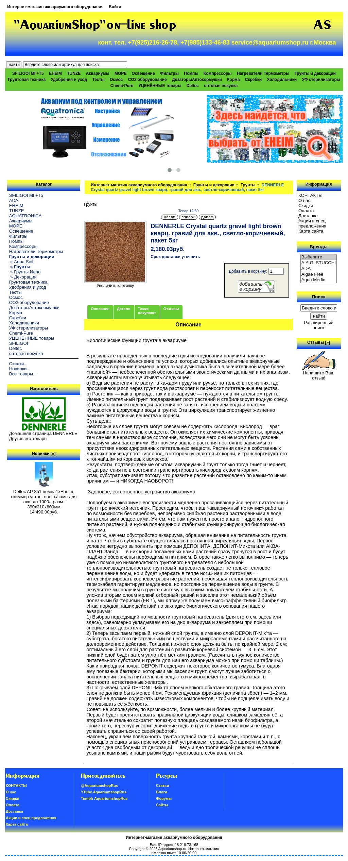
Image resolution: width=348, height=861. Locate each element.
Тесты (98, 79)
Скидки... (18, 363)
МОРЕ (120, 73)
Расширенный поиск (318, 325)
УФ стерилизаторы (321, 79)
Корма (233, 79)
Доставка (308, 215)
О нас (304, 200)
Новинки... (20, 368)
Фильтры (169, 73)
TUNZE (74, 73)
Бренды (318, 246)
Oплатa (306, 210)
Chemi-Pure (121, 85)
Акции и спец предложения (312, 223)
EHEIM (55, 73)
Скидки (305, 205)
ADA (13, 200)
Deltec (193, 85)
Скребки (253, 79)
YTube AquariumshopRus (103, 792)
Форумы (164, 798)
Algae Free (319, 274)
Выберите (319, 257)
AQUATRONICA (25, 215)
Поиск (319, 296)
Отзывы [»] (318, 342)
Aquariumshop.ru (172, 849)
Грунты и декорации (213, 185)
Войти (115, 6)
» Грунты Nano (25, 271)
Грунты (248, 185)
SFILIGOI (18, 343)
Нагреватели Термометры (263, 73)
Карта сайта (310, 231)
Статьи (162, 785)
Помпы (191, 73)
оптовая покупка (221, 85)
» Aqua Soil (21, 261)
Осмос (116, 79)
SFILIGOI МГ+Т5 (28, 73)
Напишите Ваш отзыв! (318, 373)
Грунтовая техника (27, 79)
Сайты (162, 805)
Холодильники (282, 79)
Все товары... (23, 373)
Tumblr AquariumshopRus (104, 798)
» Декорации (23, 277)
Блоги (161, 792)
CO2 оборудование (147, 79)
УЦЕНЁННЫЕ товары (160, 85)
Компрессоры (218, 73)
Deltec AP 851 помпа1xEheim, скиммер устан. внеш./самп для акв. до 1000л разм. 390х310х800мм (43, 497)
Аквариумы (97, 73)
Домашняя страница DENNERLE (43, 433)
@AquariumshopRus (99, 785)
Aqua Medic (319, 280)
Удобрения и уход (69, 79)
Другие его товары (28, 438)
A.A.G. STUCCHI (319, 263)
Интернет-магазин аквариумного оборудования (55, 6)
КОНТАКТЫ (310, 195)
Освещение (143, 73)
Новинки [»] (43, 453)
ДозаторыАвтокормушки (197, 79)
